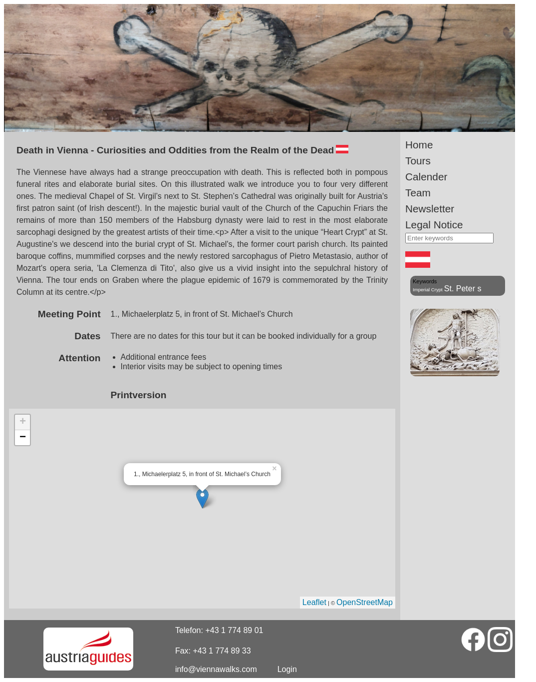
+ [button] (22, 422)
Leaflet (314, 602)
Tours (418, 160)
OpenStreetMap (364, 602)
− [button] (22, 437)
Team (418, 192)
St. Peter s (463, 288)
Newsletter (429, 208)
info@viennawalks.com (216, 669)
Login (287, 669)
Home (419, 144)
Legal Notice (434, 224)
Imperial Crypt (428, 289)
